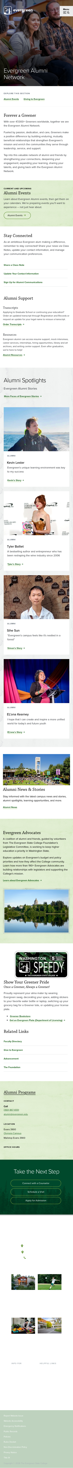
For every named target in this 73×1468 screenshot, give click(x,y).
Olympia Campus (12, 1133)
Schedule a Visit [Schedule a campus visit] (36, 1192)
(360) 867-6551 (11, 1110)
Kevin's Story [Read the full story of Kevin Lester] (14, 480)
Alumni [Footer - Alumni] (15, 1401)
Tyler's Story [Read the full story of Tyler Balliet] (14, 564)
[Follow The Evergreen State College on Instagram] (39, 1268)
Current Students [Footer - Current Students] (20, 1368)
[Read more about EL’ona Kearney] (36, 714)
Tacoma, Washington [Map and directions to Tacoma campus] (36, 1251)
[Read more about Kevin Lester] (36, 462)
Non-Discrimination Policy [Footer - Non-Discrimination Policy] (15, 1447)
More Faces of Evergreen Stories (21, 396)
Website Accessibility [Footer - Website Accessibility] (13, 1421)
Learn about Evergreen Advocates (21, 880)
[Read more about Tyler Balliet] (36, 546)
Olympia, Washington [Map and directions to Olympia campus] (36, 1245)
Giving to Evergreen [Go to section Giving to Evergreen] (34, 99)
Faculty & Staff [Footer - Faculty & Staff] (18, 1392)
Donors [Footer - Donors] (15, 1397)
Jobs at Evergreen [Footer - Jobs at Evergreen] (49, 1397)
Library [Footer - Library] (43, 1368)
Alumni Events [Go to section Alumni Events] (11, 99)
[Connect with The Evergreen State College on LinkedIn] (45, 1268)
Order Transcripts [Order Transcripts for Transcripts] (12, 324)
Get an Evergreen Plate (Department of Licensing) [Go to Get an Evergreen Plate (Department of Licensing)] (36, 1020)
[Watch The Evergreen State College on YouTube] (33, 1268)
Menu (66, 9)
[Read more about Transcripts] (36, 305)
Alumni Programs (20, 1092)
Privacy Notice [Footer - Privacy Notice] (10, 1452)
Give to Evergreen (13, 1050)
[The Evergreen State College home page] (36, 1231)
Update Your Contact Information (21, 273)
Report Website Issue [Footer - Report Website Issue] (13, 1415)
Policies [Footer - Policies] (7, 1436)
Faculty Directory (13, 1041)
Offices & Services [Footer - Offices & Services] (49, 1377)
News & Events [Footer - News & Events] (47, 1392)
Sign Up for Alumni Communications (23, 282)
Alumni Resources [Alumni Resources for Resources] (12, 355)
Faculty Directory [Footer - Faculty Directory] (48, 1372)
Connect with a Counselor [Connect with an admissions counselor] (35, 1183)
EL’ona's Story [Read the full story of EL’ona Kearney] (14, 732)
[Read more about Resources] (36, 332)
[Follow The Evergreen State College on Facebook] (27, 1268)
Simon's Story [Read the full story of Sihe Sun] (14, 648)
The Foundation (12, 1067)
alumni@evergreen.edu (16, 1114)
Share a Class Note (14, 265)
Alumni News (10, 807)
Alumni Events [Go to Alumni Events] (15, 215)
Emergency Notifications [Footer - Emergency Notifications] (15, 1426)
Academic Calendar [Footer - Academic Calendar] (50, 1387)
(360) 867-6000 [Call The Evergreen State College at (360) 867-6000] (36, 1258)
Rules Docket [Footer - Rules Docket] (10, 1441)
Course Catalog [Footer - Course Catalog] (48, 1382)
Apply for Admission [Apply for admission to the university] (35, 1200)
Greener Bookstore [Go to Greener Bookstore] (20, 1016)
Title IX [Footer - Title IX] (7, 1457)
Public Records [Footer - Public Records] (10, 1431)
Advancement (11, 1058)
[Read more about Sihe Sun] (36, 630)
